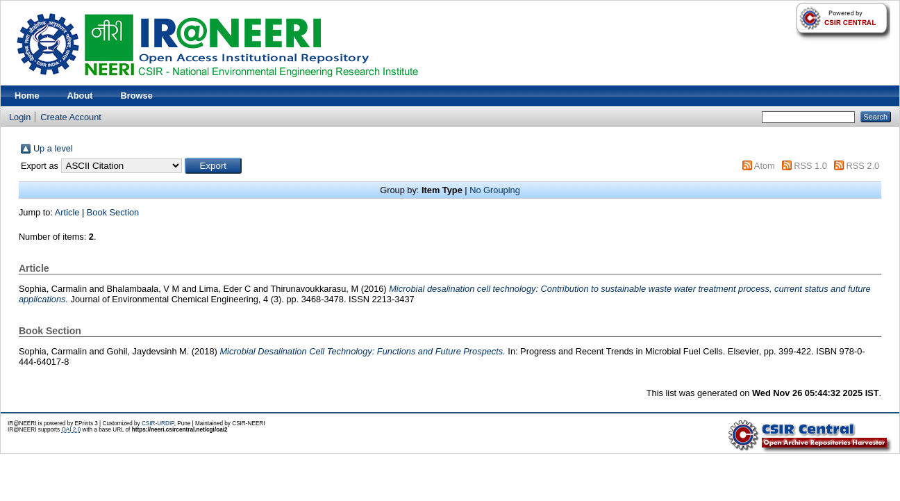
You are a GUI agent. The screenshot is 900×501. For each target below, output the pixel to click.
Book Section (113, 212)
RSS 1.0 (810, 166)
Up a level (53, 148)
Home (27, 95)
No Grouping (494, 190)
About (80, 95)
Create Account (70, 117)
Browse (137, 95)
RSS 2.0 (862, 166)
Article (67, 212)
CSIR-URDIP (158, 423)
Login (20, 117)
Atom (764, 166)
